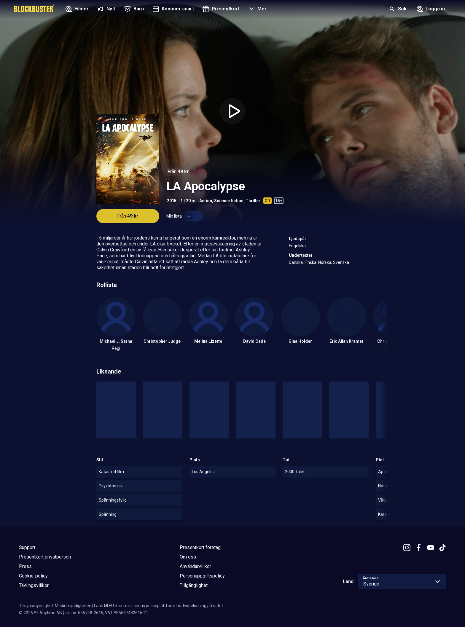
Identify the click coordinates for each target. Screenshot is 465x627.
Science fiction (228, 200)
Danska (296, 262)
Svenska (341, 262)
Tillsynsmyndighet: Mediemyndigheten (55, 605)
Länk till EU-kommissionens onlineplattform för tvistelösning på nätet (158, 605)
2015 (171, 200)
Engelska (297, 245)
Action (205, 200)
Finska (310, 262)
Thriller (253, 200)
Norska (324, 262)
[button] (256, 9)
